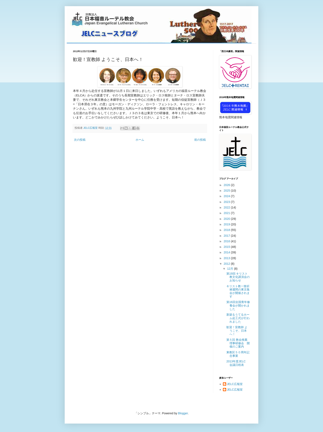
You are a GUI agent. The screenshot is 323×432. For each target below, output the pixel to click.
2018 (227, 230)
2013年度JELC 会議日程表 (237, 363)
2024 (227, 196)
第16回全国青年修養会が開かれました (238, 305)
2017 (227, 235)
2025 (227, 190)
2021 (227, 213)
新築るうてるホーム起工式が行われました (238, 318)
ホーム (140, 139)
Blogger (183, 413)
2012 (227, 263)
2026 (227, 185)
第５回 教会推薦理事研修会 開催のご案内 (238, 343)
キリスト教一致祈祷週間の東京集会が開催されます (238, 291)
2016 (227, 241)
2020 (227, 218)
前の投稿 (200, 139)
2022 (227, 207)
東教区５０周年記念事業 (237, 354)
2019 (227, 224)
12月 (230, 268)
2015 (227, 246)
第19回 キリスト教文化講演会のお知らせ (238, 277)
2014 (227, 252)
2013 (227, 258)
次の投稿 (79, 139)
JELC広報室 (235, 384)
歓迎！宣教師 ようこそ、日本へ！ (236, 330)
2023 (227, 202)
